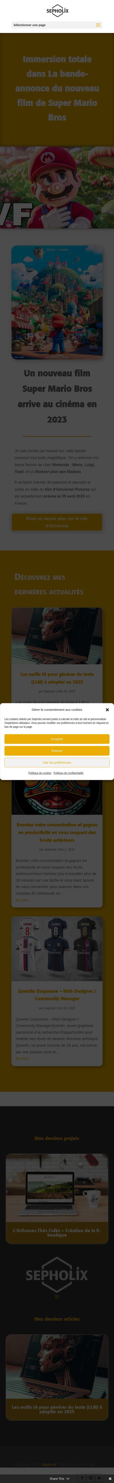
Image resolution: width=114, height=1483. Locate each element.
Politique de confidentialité (68, 777)
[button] (107, 714)
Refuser (57, 755)
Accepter (57, 743)
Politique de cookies (39, 777)
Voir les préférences (57, 767)
